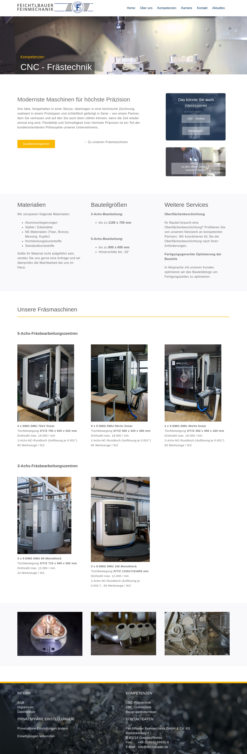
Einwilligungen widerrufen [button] (36, 736)
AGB (20, 702)
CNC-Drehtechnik (138, 707)
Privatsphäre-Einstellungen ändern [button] (42, 728)
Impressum (25, 707)
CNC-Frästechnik (138, 702)
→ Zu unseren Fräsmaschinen (106, 142)
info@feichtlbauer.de (153, 747)
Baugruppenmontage (141, 712)
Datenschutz (26, 712)
